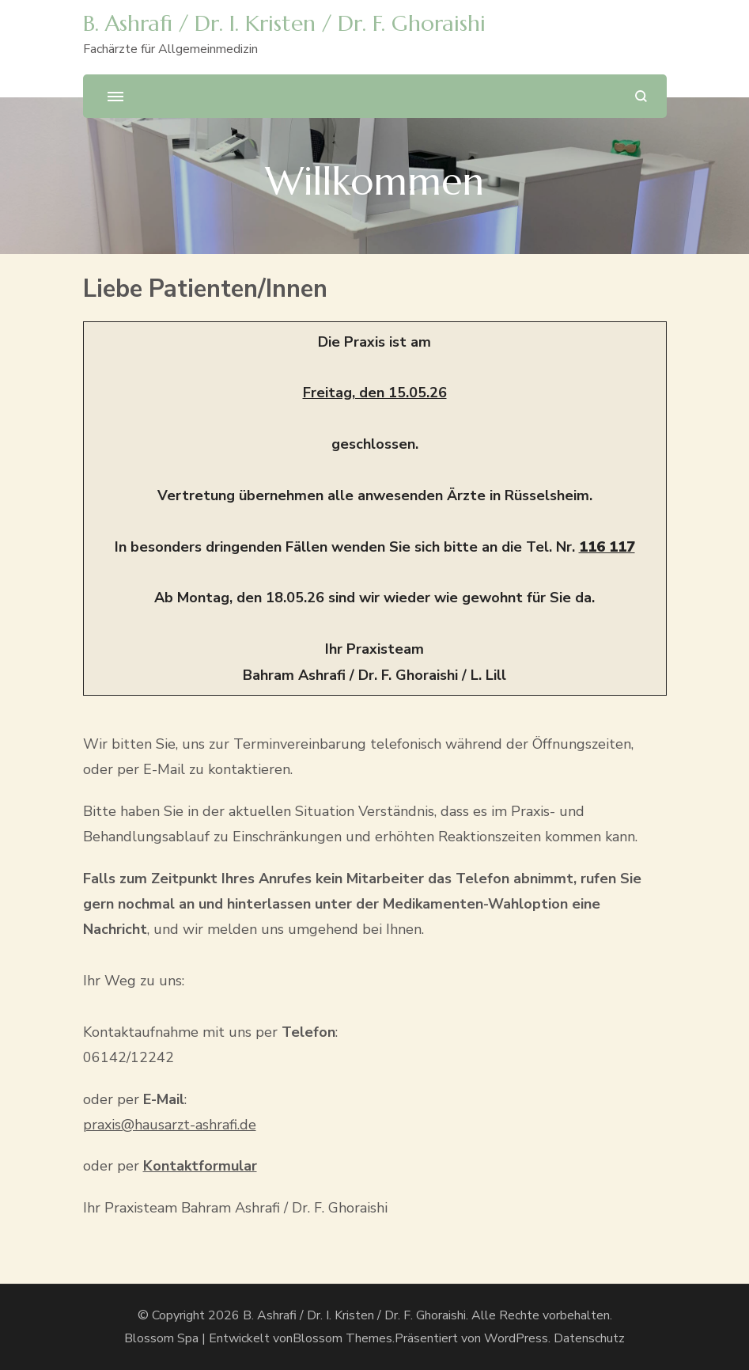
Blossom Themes (342, 1338)
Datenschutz (589, 1338)
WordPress (516, 1338)
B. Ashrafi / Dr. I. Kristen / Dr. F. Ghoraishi (284, 23)
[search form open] (641, 96)
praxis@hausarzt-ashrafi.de (169, 1124)
